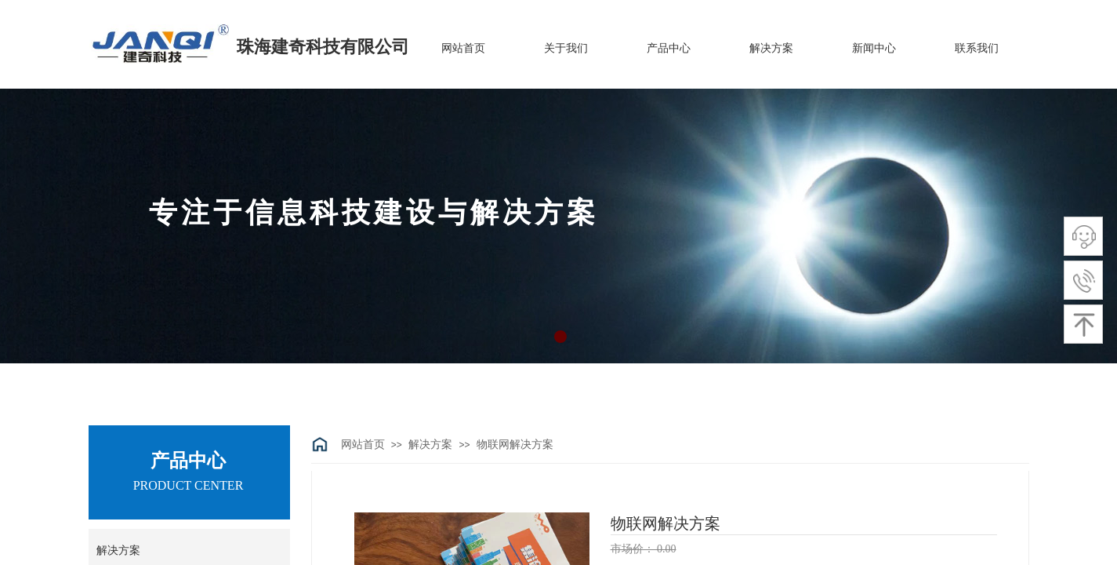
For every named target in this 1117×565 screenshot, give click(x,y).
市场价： (634, 549)
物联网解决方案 (515, 444)
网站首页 (363, 444)
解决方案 (430, 444)
